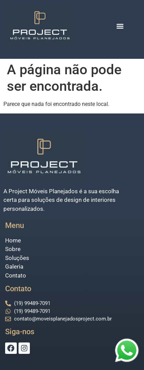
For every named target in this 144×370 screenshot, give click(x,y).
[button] (120, 26)
